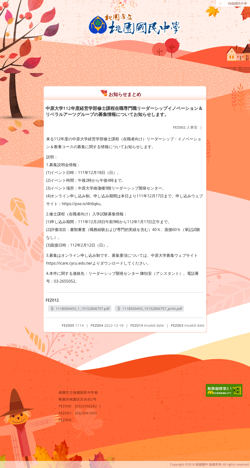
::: (220, 3)
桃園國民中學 (237, 3)
